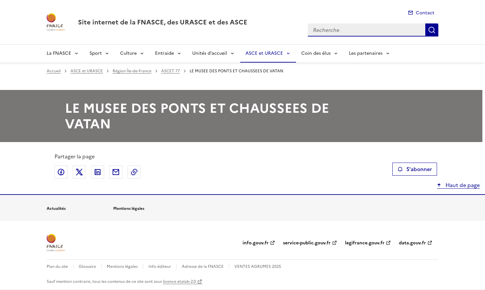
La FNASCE (59, 53)
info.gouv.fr (255, 242)
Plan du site (57, 266)
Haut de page (462, 185)
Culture (128, 53)
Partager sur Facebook (61, 172)
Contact (425, 12)
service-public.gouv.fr (307, 242)
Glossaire (87, 266)
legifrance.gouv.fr (364, 242)
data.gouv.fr (412, 242)
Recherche (431, 29)
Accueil (54, 71)
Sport (95, 53)
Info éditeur (160, 266)
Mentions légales (122, 266)
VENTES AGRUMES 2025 (257, 266)
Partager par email (115, 172)
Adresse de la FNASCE (203, 266)
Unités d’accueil (209, 53)
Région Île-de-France (132, 71)
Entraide (164, 53)
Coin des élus (316, 53)
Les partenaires (366, 53)
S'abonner (415, 169)
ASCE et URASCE (264, 53)
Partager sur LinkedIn (97, 172)
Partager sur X (79, 172)
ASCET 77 (170, 71)
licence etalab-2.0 (179, 281)
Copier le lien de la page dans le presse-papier (134, 172)
